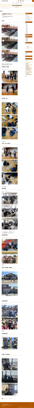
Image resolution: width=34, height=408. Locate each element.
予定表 (21, 2)
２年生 (26, 24)
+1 (3, 137)
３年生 (26, 25)
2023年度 (27, 40)
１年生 (26, 23)
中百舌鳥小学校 (27, 63)
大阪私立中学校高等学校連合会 (29, 68)
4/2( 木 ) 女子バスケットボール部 (28, 17)
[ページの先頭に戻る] (33, 407)
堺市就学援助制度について (28, 69)
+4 (3, 227)
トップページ (13, 2)
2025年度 (27, 38)
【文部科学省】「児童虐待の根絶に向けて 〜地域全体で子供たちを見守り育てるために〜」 (29, 72)
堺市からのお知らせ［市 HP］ (28, 62)
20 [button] (10, 398)
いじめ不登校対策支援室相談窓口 (29, 74)
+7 (3, 60)
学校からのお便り (17, 2)
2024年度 (27, 39)
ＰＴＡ (26, 27)
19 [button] (9, 398)
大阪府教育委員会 (27, 66)
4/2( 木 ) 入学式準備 (27, 16)
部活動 (26, 26)
